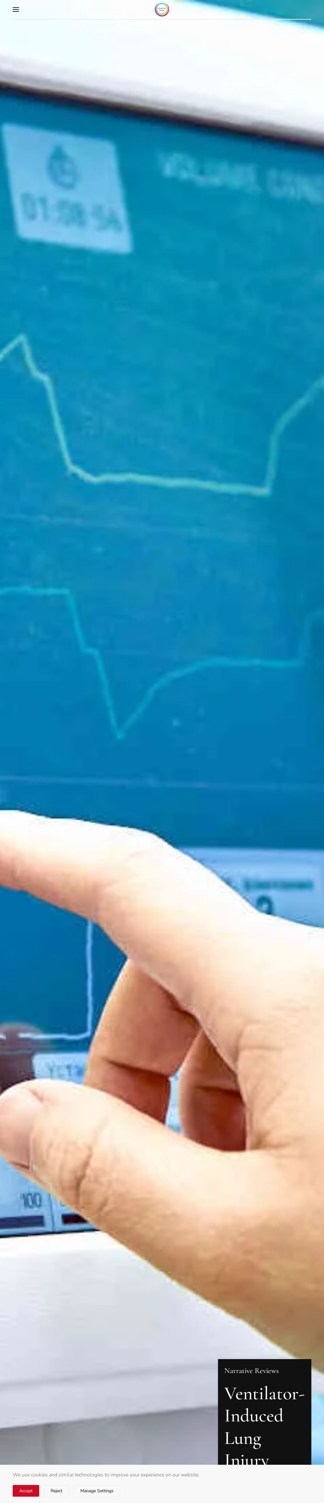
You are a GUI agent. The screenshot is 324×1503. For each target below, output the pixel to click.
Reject (56, 1491)
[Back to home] (162, 9)
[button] (16, 9)
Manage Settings (97, 1491)
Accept (26, 1491)
